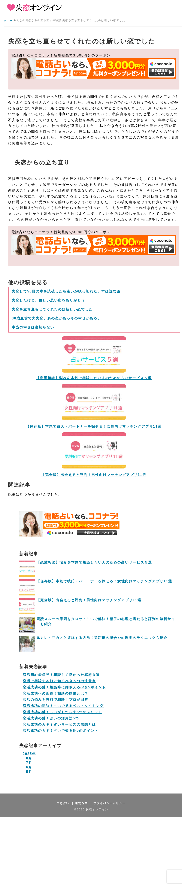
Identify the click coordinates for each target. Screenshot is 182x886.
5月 (29, 772)
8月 (29, 758)
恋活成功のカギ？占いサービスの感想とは (59, 724)
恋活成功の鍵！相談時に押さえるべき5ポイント (64, 687)
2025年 (29, 754)
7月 (29, 763)
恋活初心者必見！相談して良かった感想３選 (61, 675)
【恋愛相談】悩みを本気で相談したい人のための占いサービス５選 (94, 562)
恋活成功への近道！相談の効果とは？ (55, 693)
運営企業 (81, 803)
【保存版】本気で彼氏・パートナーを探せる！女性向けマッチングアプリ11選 (94, 426)
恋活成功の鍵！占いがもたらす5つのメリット (62, 712)
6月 (29, 767)
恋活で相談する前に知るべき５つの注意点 (59, 681)
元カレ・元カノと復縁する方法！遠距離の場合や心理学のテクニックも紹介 (101, 638)
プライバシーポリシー (109, 803)
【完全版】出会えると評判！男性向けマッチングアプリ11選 (88, 600)
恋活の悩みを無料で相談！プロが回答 (55, 699)
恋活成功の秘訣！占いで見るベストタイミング (63, 706)
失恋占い (63, 803)
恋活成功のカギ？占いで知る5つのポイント (60, 730)
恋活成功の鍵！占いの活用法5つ (51, 718)
